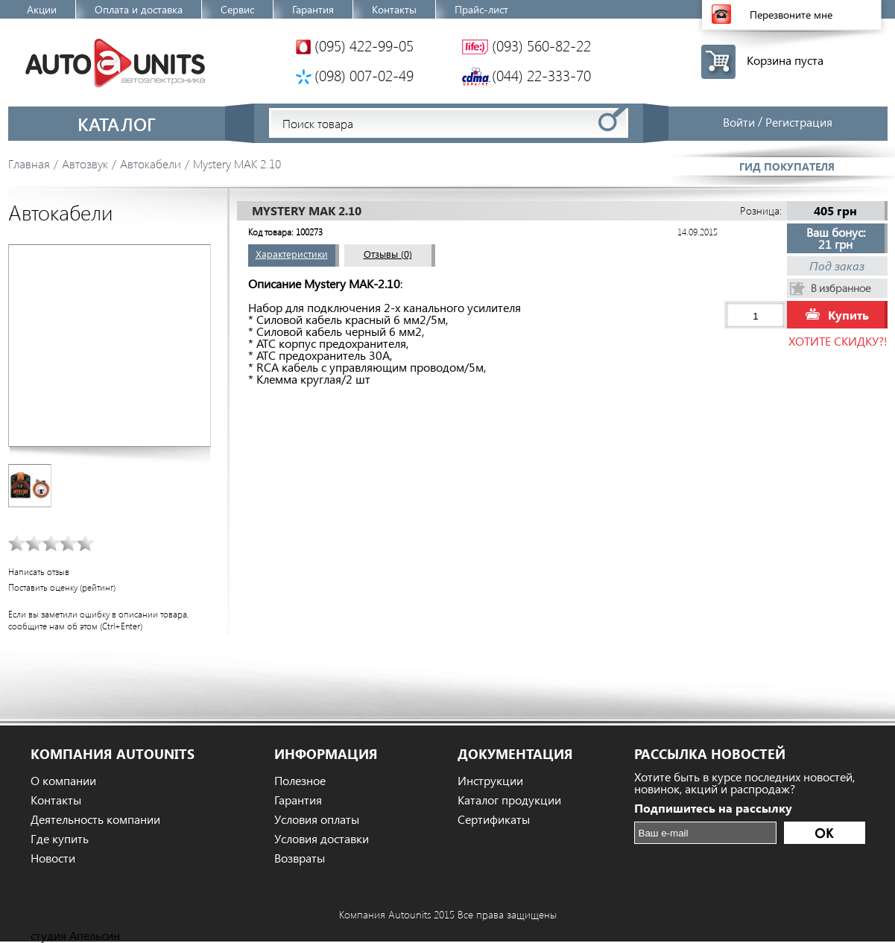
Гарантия (313, 9)
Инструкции (490, 781)
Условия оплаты (316, 819)
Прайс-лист (481, 9)
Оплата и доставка (139, 9)
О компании (63, 781)
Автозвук (85, 163)
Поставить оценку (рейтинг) (62, 587)
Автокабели (150, 163)
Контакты (394, 9)
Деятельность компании (95, 819)
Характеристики (292, 253)
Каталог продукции (509, 800)
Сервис (237, 9)
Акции (42, 9)
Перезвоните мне (791, 14)
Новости (53, 858)
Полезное (300, 781)
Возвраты (299, 858)
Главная (29, 163)
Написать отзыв (38, 571)
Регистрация (798, 122)
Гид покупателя (787, 166)
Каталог (117, 124)
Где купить (60, 839)
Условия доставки (321, 839)
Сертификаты (494, 819)
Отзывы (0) (388, 253)
